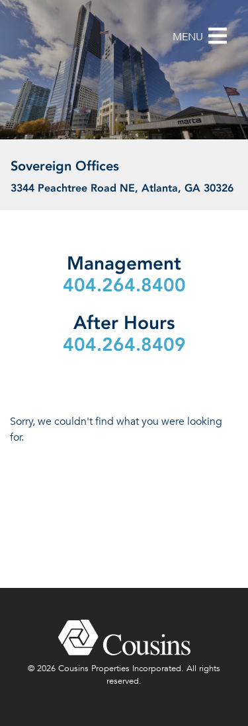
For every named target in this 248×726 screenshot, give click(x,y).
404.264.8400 (124, 285)
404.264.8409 (124, 344)
